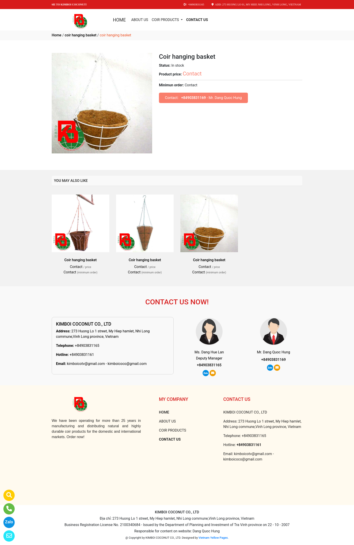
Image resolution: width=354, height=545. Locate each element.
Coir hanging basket (80, 260)
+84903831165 (87, 345)
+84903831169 (193, 98)
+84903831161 (82, 354)
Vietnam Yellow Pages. (213, 537)
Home (56, 35)
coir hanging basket (80, 35)
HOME (119, 20)
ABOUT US (139, 20)
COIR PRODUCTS (166, 20)
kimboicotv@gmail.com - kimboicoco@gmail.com (107, 364)
